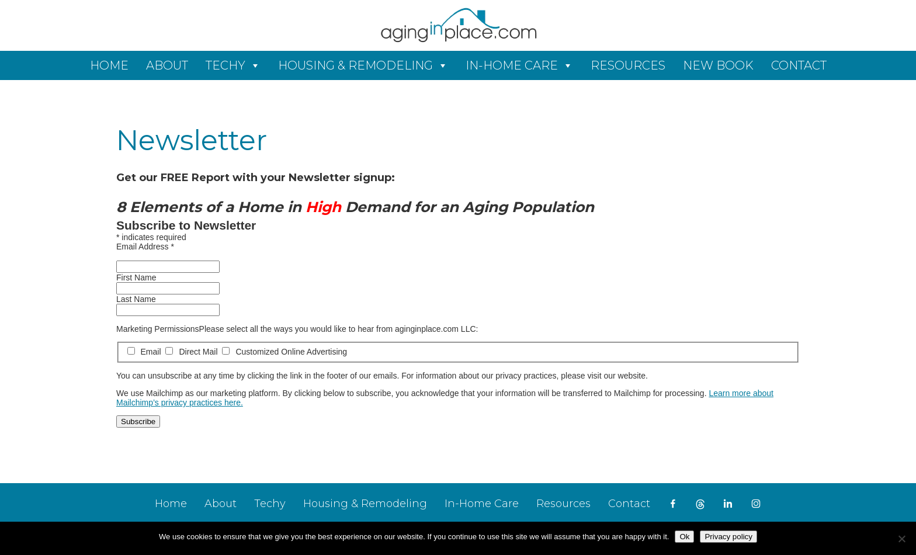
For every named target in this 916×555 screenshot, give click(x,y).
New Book (718, 65)
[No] (901, 538)
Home (109, 65)
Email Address (145, 246)
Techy (225, 65)
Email (145, 351)
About (167, 65)
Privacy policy (728, 536)
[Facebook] (673, 503)
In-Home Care (512, 65)
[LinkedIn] (728, 503)
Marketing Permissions (157, 329)
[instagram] (756, 503)
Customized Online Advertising (284, 351)
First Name (136, 277)
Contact (799, 65)
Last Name (136, 299)
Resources (628, 65)
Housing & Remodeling (355, 65)
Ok (684, 536)
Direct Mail (192, 351)
